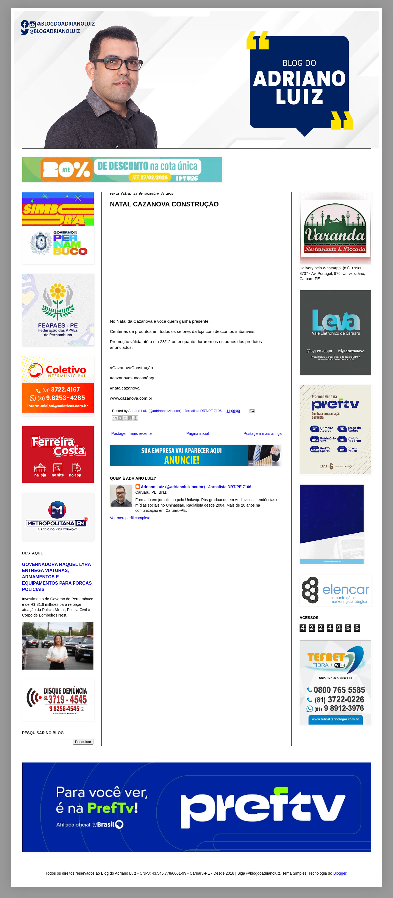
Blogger (339, 873)
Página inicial (197, 433)
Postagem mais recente (131, 433)
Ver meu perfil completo (130, 518)
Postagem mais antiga (262, 433)
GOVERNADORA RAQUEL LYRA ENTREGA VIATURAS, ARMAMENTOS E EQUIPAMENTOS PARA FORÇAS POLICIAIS (57, 577)
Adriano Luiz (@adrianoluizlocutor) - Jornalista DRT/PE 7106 (196, 487)
